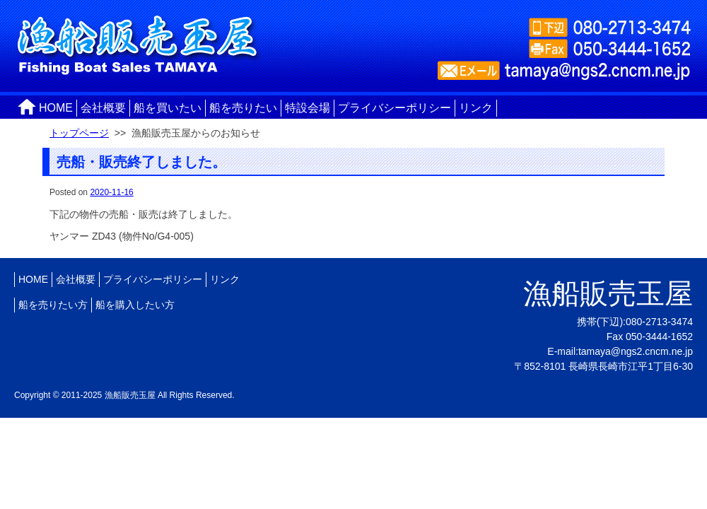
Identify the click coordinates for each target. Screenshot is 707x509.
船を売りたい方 (53, 304)
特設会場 (307, 108)
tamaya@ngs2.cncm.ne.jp (635, 351)
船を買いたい (167, 108)
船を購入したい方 (135, 304)
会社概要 (103, 108)
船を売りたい (243, 108)
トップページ (79, 133)
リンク (476, 108)
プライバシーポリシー (394, 108)
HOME (56, 108)
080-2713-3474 (659, 321)
